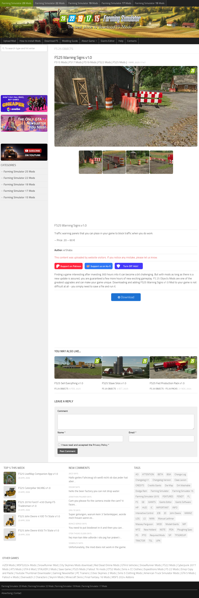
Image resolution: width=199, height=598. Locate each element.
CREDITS (140, 485)
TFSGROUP (180, 535)
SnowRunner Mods (150, 565)
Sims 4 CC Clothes (132, 569)
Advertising (7, 593)
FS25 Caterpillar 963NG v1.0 (34, 488)
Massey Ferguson (144, 524)
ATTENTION (148, 474)
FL (188, 496)
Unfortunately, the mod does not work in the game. (97, 547)
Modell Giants (172, 524)
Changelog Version (162, 480)
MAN (151, 518)
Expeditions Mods (154, 569)
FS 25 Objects (63, 49)
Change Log (180, 474)
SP (170, 535)
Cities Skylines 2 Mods (103, 573)
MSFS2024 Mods (26, 565)
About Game (88, 40)
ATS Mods (16, 569)
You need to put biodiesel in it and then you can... (96, 527)
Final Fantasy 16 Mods (97, 577)
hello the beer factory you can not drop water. (94, 491)
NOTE (162, 529)
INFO (174, 507)
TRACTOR (140, 540)
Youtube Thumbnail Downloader (33, 573)
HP (137, 507)
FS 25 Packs (172, 388)
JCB (158, 513)
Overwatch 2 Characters (34, 577)
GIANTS (152, 502)
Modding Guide (70, 40)
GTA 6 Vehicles (129, 565)
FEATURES (168, 496)
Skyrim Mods (56, 577)
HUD (144, 507)
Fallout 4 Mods (10, 577)
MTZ (138, 529)
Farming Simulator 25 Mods (19, 171)
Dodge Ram (141, 491)
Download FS (51, 40)
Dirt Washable (183, 485)
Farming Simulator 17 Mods (19, 190)
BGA (169, 474)
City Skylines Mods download (76, 565)
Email (132, 432)
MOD (159, 524)
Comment (63, 411)
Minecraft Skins (74, 577)
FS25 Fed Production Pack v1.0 (167, 383)
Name (61, 432)
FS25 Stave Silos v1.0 (114, 383)
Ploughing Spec (184, 529)
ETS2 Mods (113, 569)
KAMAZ (188, 513)
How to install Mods (30, 40)
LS (144, 518)
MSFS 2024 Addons (123, 577)
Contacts (132, 40)
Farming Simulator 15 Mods (19, 197)
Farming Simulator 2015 (147, 496)
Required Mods (157, 535)
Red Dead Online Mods (106, 565)
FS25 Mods (79, 569)
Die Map (169, 485)
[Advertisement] (125, 199)
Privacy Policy (100, 444)
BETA (160, 474)
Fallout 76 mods (96, 569)
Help (120, 40)
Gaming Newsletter (63, 573)
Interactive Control (144, 513)
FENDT (180, 496)
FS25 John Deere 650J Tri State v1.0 (38, 530)
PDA (171, 529)
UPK (158, 540)
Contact (17, 593)
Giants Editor (108, 40)
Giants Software (183, 502)
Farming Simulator (160, 491)
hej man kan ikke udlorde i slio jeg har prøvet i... (95, 537)
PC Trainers (82, 573)
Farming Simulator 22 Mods (19, 177)
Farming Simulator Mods (16, 3)
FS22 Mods (169, 565)
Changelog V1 (142, 480)
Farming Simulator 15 (182, 491)
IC (152, 507)
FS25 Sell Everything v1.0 (68, 383)
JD (165, 513)
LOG (138, 518)
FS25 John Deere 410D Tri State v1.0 (39, 516)
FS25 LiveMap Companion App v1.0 (38, 473)
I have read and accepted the (83, 444)
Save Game (65, 569)
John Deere (175, 513)
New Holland (150, 529)
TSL (150, 540)
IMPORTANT (162, 507)
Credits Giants (154, 485)
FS (137, 502)
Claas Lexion (180, 480)
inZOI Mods (8, 565)
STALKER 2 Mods (47, 569)
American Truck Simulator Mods (161, 573)
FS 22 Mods (172, 569)
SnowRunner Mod (48, 565)
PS (137, 535)
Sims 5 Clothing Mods (130, 573)
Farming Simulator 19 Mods (19, 184)
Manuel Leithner (166, 518)
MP (184, 524)
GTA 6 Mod (29, 569)
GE (143, 502)
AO (137, 474)
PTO (144, 535)
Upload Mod (9, 40)
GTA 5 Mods (188, 573)
